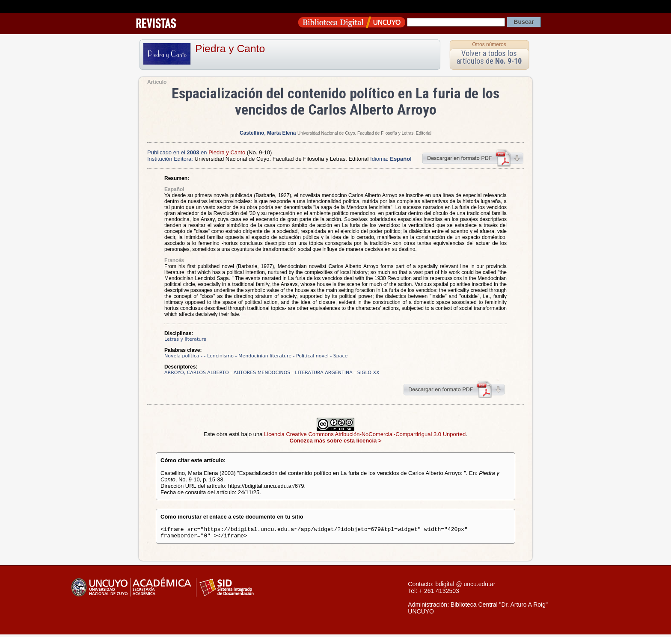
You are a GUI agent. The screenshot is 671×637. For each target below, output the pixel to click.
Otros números (489, 44)
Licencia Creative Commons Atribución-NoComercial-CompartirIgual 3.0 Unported (365, 434)
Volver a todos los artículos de (489, 57)
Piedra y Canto (230, 48)
